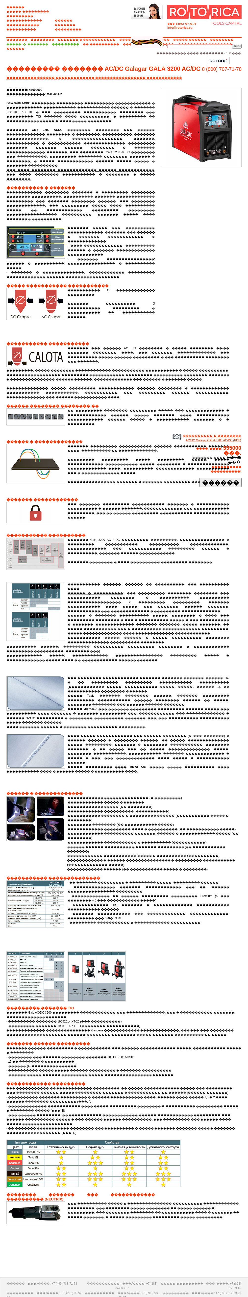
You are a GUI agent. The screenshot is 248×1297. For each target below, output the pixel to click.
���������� (21, 29)
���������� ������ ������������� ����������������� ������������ (94, 78)
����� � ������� (27, 44)
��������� (19, 16)
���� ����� (65, 44)
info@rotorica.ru (180, 27)
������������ (24, 20)
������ (15, 7)
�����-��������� (27, 11)
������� (65, 25)
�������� (42, 40)
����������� (22, 25)
